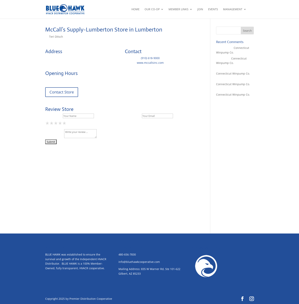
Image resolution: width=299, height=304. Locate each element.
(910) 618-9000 (150, 58)
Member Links (178, 9)
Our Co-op (152, 9)
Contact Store (61, 92)
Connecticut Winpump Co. (233, 73)
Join (200, 9)
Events (213, 9)
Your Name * (53, 116)
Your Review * (54, 137)
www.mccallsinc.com (150, 63)
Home (135, 9)
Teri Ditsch (56, 36)
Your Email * (133, 116)
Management (232, 9)
